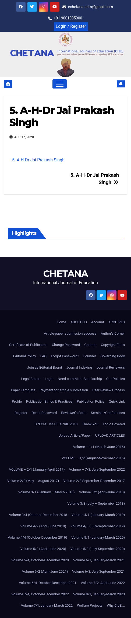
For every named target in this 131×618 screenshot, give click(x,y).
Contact (90, 345)
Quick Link (117, 401)
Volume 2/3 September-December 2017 (94, 481)
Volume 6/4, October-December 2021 (47, 583)
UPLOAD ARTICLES (110, 435)
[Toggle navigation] (59, 84)
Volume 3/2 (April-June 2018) (102, 492)
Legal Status (31, 379)
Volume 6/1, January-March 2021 (99, 560)
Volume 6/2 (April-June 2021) (45, 571)
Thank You (90, 424)
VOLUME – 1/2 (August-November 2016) (93, 458)
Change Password (66, 345)
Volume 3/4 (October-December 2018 (38, 515)
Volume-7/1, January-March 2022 (47, 605)
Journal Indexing (79, 367)
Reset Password (44, 413)
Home (61, 322)
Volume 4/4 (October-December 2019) (37, 537)
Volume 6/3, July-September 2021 (98, 571)
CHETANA (65, 273)
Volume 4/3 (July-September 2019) (97, 526)
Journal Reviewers (110, 367)
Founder (89, 356)
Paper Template (23, 390)
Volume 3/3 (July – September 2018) (96, 503)
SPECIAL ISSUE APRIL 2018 (56, 424)
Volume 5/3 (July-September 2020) (97, 549)
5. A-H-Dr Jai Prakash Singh (61, 116)
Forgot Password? (65, 356)
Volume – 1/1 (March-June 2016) (99, 447)
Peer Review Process (108, 390)
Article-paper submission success (70, 333)
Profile (17, 401)
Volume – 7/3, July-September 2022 (97, 469)
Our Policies (115, 379)
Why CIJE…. (116, 605)
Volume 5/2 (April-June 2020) (43, 549)
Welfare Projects (89, 605)
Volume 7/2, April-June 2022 (103, 583)
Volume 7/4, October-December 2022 (40, 594)
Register (21, 413)
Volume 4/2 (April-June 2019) (43, 526)
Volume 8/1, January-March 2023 (99, 594)
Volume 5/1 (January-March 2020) (98, 537)
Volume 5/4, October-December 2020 (40, 560)
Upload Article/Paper (74, 435)
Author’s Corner (113, 333)
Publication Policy (90, 401)
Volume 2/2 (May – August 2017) (33, 481)
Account (97, 322)
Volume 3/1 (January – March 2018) (46, 492)
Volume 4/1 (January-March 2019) (98, 515)
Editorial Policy (24, 356)
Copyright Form (113, 345)
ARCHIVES (116, 322)
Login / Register (71, 26)
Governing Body (112, 356)
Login (49, 379)
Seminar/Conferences (108, 413)
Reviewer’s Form (73, 413)
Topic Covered (114, 424)
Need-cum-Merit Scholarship (80, 379)
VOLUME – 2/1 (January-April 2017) (37, 469)
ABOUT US (78, 322)
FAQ (43, 356)
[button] (109, 83)
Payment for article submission (64, 390)
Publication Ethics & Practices (49, 401)
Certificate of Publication (28, 345)
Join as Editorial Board (44, 367)
